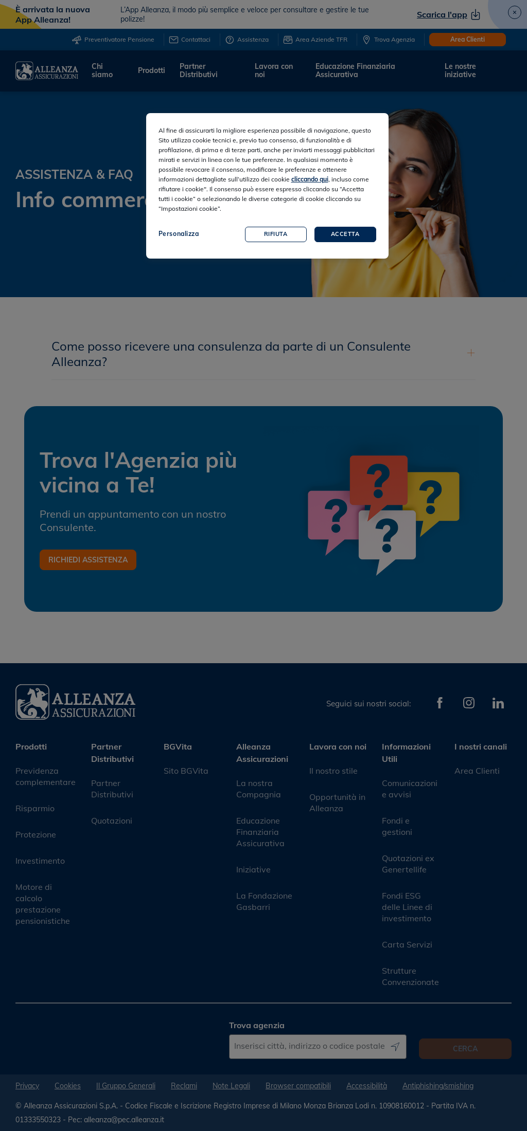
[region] (267, 186)
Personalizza (179, 234)
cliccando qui (309, 179)
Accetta (345, 234)
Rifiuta (276, 234)
